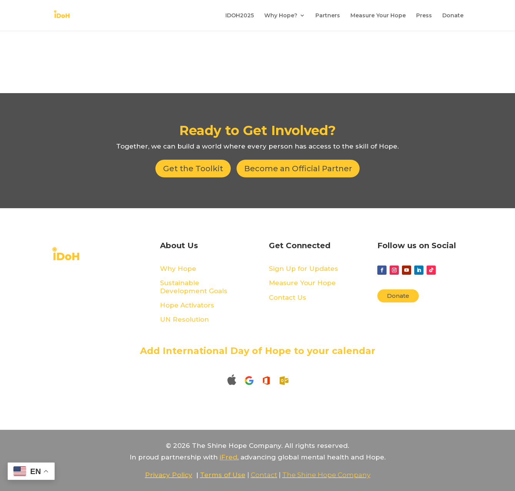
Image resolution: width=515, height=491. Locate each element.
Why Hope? (280, 16)
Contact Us (287, 297)
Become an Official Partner (298, 168)
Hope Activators (187, 305)
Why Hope (178, 268)
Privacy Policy (168, 475)
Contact (264, 475)
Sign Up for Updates (303, 268)
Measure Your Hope (378, 16)
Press (424, 16)
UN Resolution (184, 319)
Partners (327, 16)
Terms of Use (222, 475)
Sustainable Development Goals (193, 286)
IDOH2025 (239, 16)
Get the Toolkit (193, 168)
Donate (452, 16)
